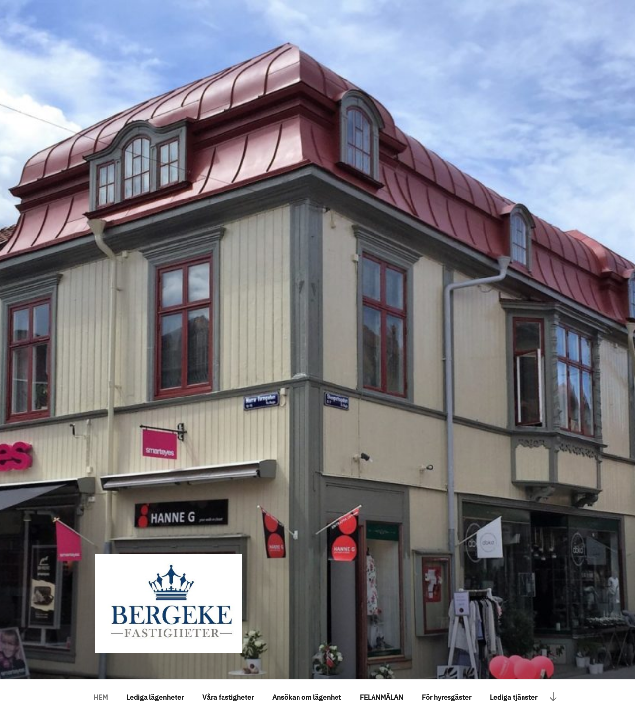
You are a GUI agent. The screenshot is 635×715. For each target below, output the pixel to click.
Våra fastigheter (228, 697)
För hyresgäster (446, 697)
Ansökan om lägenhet (306, 697)
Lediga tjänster (513, 697)
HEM (100, 697)
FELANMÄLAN (381, 697)
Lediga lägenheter (155, 697)
